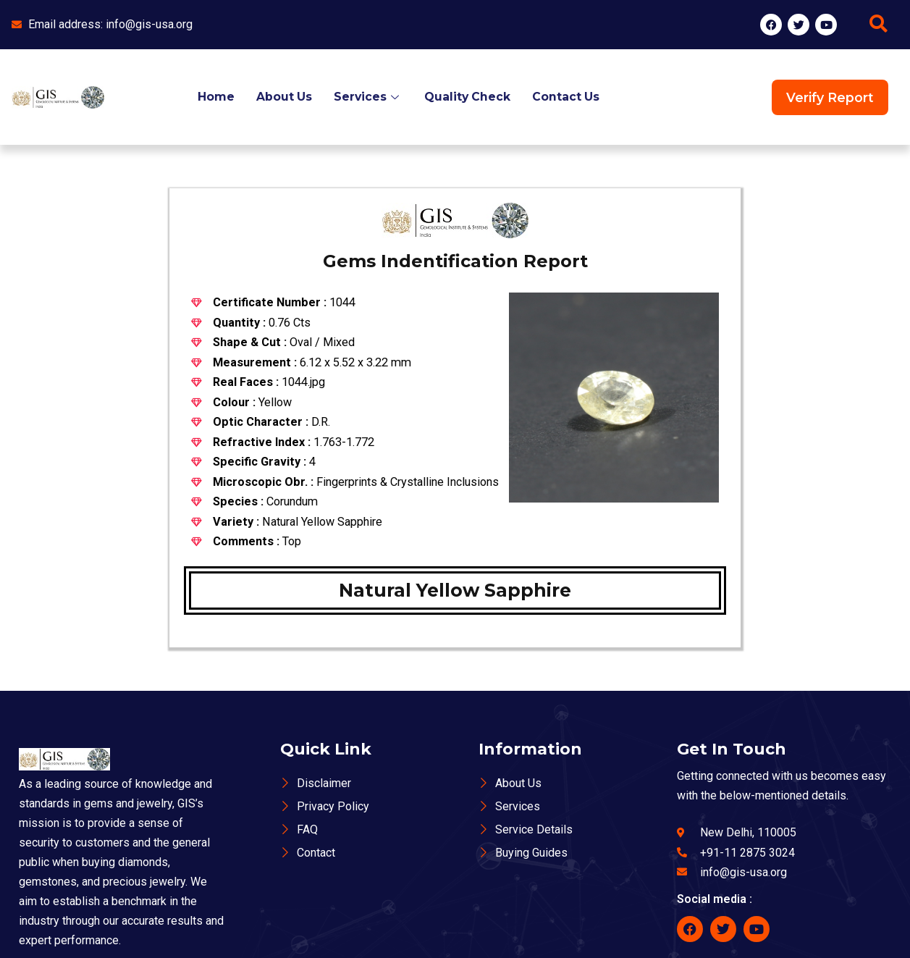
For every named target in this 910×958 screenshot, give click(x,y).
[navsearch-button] (878, 24)
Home (213, 97)
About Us (282, 97)
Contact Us (567, 97)
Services (367, 97)
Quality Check (467, 97)
